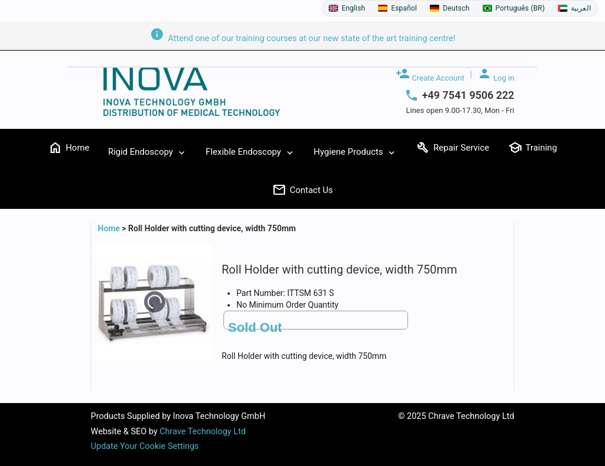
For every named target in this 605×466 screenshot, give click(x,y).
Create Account (430, 74)
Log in (495, 74)
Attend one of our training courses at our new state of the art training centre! (303, 39)
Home (110, 228)
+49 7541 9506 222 (468, 95)
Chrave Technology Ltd (202, 432)
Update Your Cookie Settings (145, 446)
